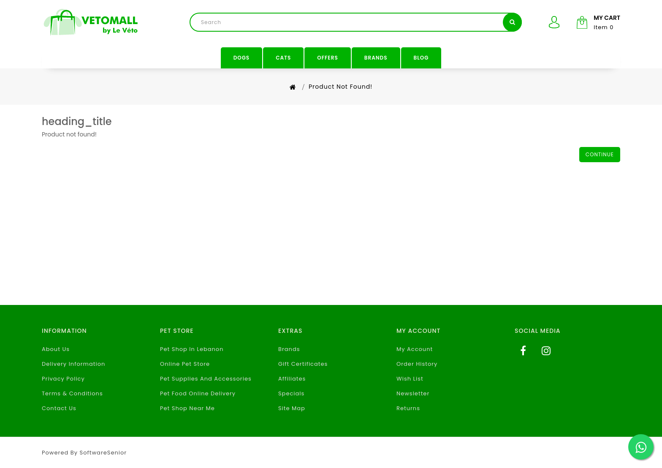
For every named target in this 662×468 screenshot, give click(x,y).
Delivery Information (73, 364)
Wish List (409, 379)
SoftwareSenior (103, 453)
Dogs (241, 57)
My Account (414, 349)
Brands (376, 57)
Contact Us (59, 408)
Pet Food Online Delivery (198, 393)
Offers (327, 57)
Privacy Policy (63, 379)
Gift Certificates (303, 364)
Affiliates (292, 379)
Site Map (291, 408)
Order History (416, 364)
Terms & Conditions (72, 393)
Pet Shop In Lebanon (192, 349)
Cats (283, 57)
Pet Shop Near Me (187, 408)
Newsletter (412, 393)
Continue (600, 154)
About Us (56, 349)
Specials (291, 393)
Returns (408, 408)
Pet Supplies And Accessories (206, 379)
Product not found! (340, 86)
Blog (421, 57)
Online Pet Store (185, 364)
